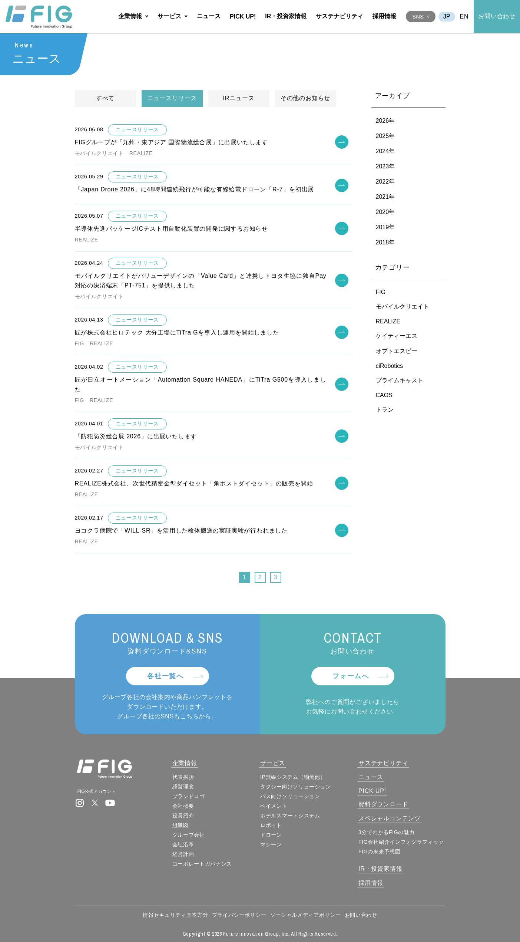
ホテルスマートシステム (290, 816)
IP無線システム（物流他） (292, 777)
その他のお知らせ (305, 98)
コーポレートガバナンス (202, 864)
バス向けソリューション (290, 796)
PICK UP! (243, 16)
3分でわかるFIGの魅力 (386, 832)
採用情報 (384, 16)
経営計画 (183, 854)
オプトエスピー (396, 351)
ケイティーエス (396, 336)
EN (464, 16)
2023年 (385, 167)
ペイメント (274, 806)
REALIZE (388, 322)
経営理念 (183, 787)
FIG (381, 292)
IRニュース (239, 98)
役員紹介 (183, 816)
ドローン (271, 835)
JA (446, 17)
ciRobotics (389, 366)
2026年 (385, 121)
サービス (169, 16)
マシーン (271, 844)
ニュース (209, 16)
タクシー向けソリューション (295, 787)
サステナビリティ (339, 16)
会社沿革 (183, 844)
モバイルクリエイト (402, 307)
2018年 (385, 243)
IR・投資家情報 (286, 16)
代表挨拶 (183, 777)
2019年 (385, 227)
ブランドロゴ (188, 796)
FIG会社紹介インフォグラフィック (401, 842)
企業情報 (130, 16)
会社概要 (183, 806)
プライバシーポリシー (239, 915)
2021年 (385, 197)
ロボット (271, 825)
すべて (105, 98)
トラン (385, 410)
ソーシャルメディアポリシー (305, 915)
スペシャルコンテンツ (389, 818)
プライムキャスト (399, 381)
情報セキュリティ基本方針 (175, 915)
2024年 (385, 151)
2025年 (385, 136)
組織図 (180, 825)
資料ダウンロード (383, 804)
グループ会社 (188, 835)
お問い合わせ (497, 16)
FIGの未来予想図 (379, 851)
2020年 (385, 212)
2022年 (385, 182)
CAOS (384, 395)
